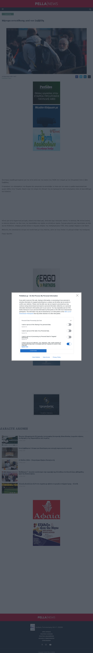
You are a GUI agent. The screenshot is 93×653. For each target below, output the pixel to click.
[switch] (69, 324)
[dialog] (46, 326)
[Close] (78, 296)
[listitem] (46, 321)
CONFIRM (33, 350)
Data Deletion (36, 357)
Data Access (46, 357)
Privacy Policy (57, 357)
